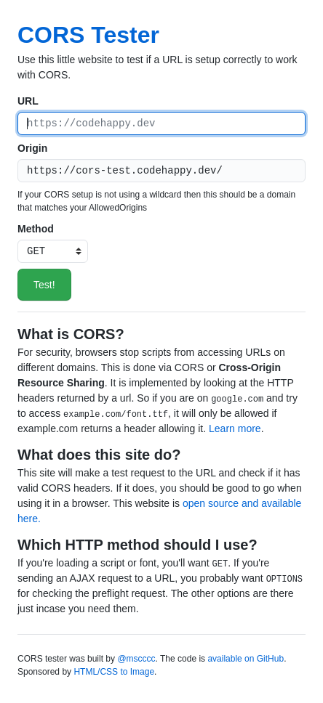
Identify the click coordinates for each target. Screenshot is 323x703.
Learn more (235, 428)
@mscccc (136, 659)
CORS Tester (88, 35)
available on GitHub (245, 659)
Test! (44, 284)
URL (28, 101)
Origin (32, 148)
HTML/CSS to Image (113, 672)
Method (35, 229)
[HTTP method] (52, 251)
